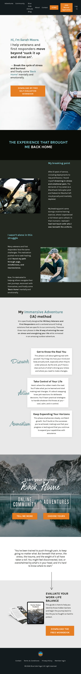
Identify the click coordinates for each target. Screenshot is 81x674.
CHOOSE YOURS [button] (56, 519)
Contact (45, 7)
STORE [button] (54, 7)
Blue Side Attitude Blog (30, 7)
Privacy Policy (47, 664)
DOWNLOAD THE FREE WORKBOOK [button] (60, 634)
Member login (60, 664)
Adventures (9, 3)
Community (19, 3)
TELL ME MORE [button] (25, 519)
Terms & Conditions (31, 664)
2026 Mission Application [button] (66, 7)
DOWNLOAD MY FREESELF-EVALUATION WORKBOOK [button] (28, 91)
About (37, 7)
